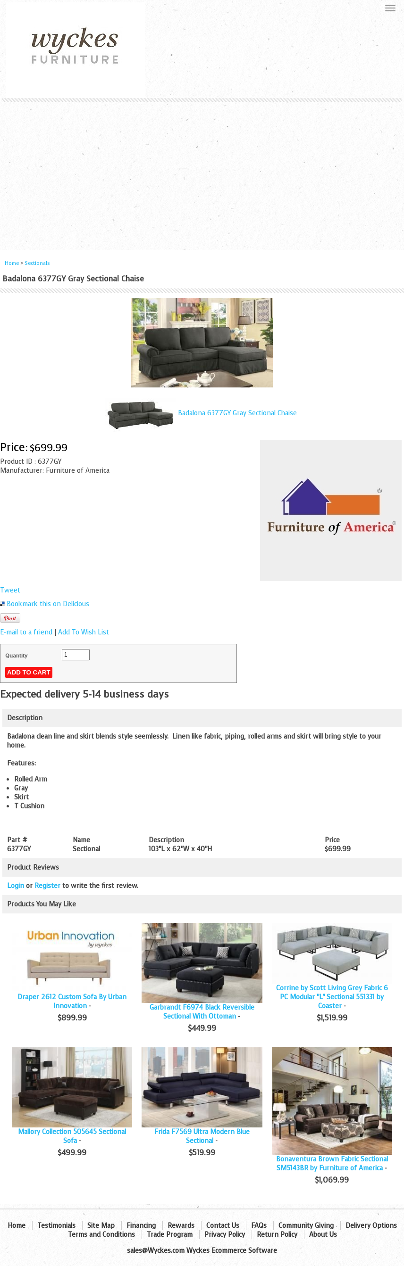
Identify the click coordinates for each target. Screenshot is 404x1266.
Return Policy (277, 1234)
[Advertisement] (202, 172)
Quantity (16, 655)
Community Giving (306, 1225)
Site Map (101, 1225)
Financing (141, 1225)
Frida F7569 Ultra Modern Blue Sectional (202, 1136)
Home (12, 263)
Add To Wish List (83, 632)
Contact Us (222, 1225)
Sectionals (37, 263)
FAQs (259, 1225)
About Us (323, 1234)
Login (15, 885)
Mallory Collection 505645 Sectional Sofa (72, 1136)
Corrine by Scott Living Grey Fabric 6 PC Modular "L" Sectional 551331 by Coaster (332, 997)
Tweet (10, 590)
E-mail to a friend (26, 632)
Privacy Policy (224, 1234)
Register (47, 885)
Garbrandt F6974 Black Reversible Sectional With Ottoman (202, 1012)
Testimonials (56, 1225)
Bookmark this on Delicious (48, 604)
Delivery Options (371, 1225)
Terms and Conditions (101, 1234)
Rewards (181, 1225)
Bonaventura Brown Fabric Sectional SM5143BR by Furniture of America (332, 1164)
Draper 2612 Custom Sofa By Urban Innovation (71, 1002)
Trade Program (170, 1234)
